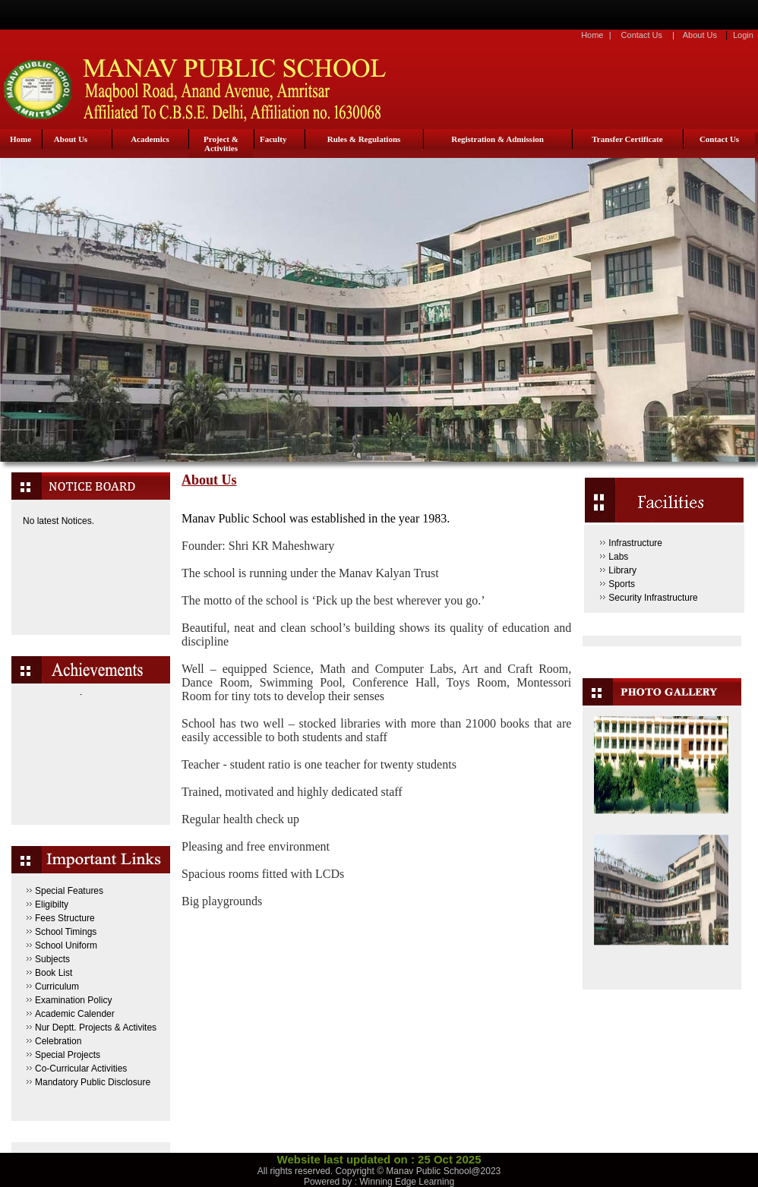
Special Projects (67, 1055)
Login (743, 34)
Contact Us (641, 34)
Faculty (273, 139)
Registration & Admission (497, 139)
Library (622, 570)
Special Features (69, 891)
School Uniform (66, 945)
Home (592, 34)
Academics (150, 139)
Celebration (58, 1041)
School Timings (65, 932)
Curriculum (57, 986)
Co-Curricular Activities (81, 1068)
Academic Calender (75, 1014)
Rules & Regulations (364, 139)
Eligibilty (51, 904)
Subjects (52, 959)
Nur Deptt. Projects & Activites (95, 1027)
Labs (618, 556)
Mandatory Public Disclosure (92, 1082)
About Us (700, 34)
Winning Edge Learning (406, 1181)
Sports (621, 584)
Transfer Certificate (627, 139)
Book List (53, 973)
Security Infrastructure (652, 597)
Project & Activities (221, 143)
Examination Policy (73, 1000)
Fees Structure (65, 918)
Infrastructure (635, 543)
